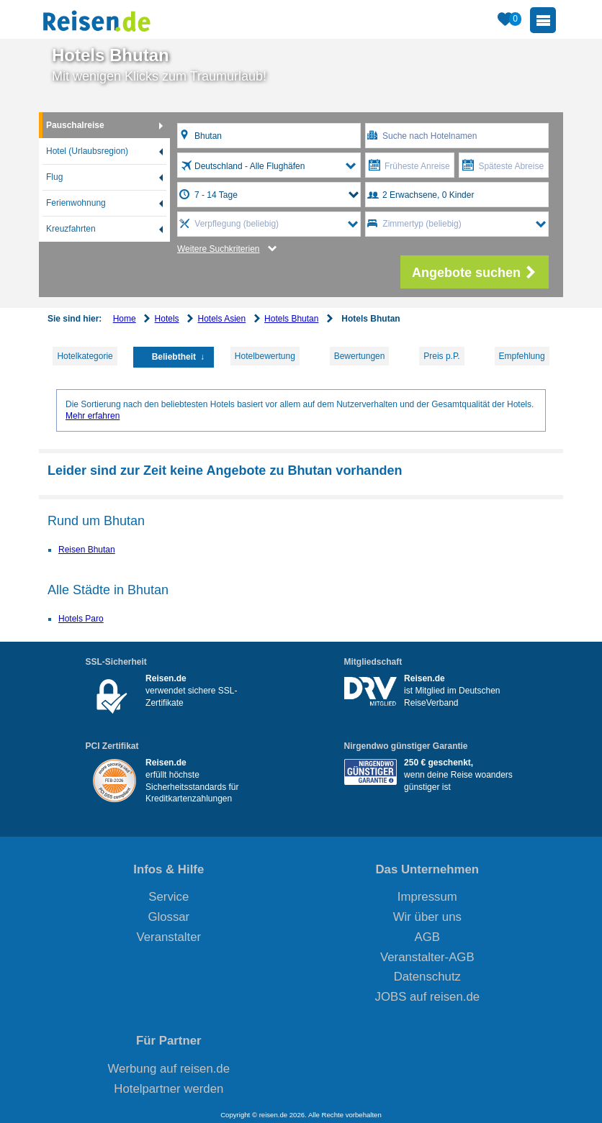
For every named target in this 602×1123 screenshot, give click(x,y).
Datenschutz (427, 976)
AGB (427, 937)
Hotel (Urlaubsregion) (87, 151)
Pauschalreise (75, 125)
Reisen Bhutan (86, 550)
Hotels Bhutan (291, 319)
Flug (54, 177)
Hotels (167, 319)
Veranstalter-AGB (427, 957)
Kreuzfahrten (71, 229)
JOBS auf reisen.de (427, 997)
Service (168, 897)
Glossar (168, 917)
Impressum (427, 897)
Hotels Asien (221, 319)
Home (124, 319)
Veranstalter (169, 937)
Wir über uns (427, 917)
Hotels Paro (81, 619)
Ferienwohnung (76, 203)
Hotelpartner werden (168, 1089)
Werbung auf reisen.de (169, 1069)
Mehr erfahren (93, 416)
